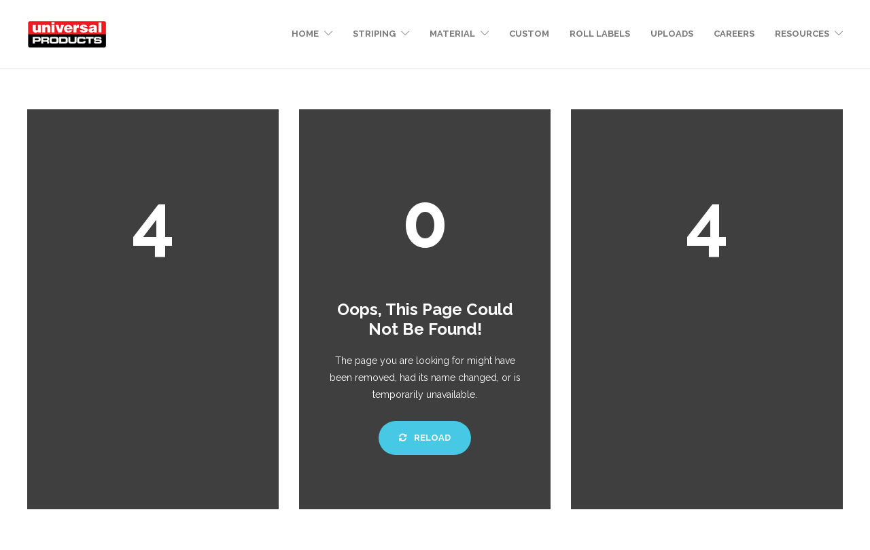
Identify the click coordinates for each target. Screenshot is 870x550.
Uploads (671, 34)
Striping (374, 34)
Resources (802, 34)
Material (452, 34)
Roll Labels (600, 34)
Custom (529, 34)
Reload (425, 438)
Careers (734, 34)
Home (305, 34)
